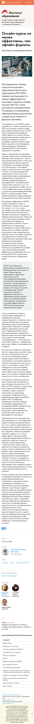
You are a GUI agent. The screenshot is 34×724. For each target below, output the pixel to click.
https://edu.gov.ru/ (8, 700)
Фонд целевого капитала (10, 664)
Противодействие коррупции (11, 667)
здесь (14, 712)
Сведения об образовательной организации (16, 675)
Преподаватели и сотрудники (12, 652)
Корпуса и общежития (9, 655)
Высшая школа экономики (13, 2)
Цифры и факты (7, 643)
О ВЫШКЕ (6, 640)
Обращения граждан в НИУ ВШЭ (12, 661)
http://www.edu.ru (8, 703)
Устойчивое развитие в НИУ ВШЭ (13, 649)
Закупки (5, 658)
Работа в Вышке (7, 686)
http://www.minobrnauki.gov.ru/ (12, 695)
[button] (12, 638)
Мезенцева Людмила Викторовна (18, 550)
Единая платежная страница (11, 683)
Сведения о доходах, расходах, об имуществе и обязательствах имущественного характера (16, 671)
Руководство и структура (10, 646)
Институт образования (12, 14)
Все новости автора (16, 554)
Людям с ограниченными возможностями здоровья (15, 679)
